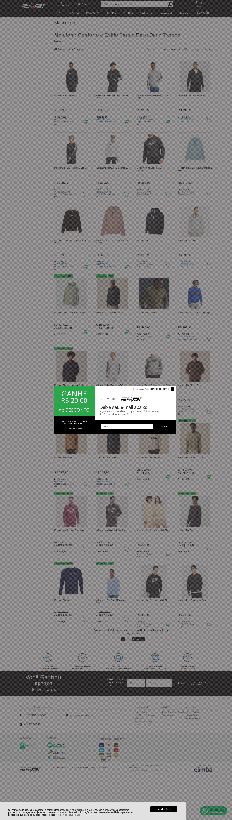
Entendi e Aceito (163, 809)
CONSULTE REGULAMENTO (74, 428)
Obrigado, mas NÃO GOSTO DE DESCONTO (151, 389)
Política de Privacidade (68, 815)
